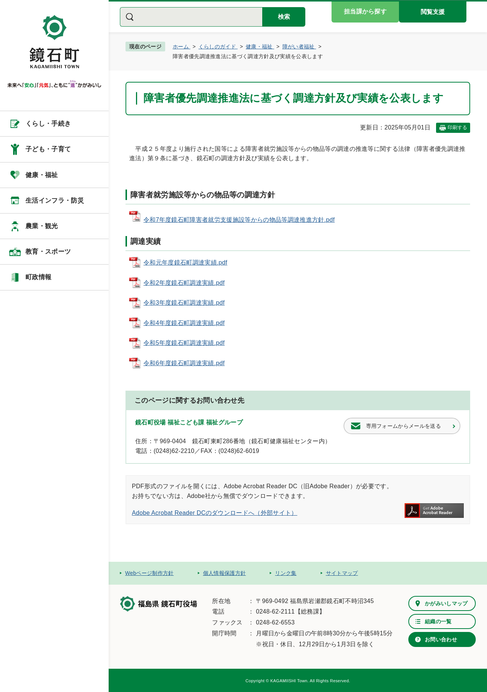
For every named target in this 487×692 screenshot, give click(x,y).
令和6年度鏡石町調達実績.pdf (184, 363)
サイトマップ (342, 573)
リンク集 (285, 573)
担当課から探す (365, 11)
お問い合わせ (441, 639)
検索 (284, 17)
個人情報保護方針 (224, 573)
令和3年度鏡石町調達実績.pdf (184, 302)
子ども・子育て (48, 149)
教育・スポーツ (48, 251)
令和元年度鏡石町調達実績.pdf (185, 262)
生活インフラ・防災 (54, 200)
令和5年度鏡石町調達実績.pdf (184, 343)
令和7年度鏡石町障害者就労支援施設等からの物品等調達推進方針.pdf (239, 220)
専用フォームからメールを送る (403, 426)
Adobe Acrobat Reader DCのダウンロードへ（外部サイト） (214, 513)
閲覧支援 (433, 12)
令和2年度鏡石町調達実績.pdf (184, 283)
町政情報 (38, 277)
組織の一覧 (438, 621)
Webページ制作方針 (149, 573)
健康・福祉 (41, 175)
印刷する (457, 127)
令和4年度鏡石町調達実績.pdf (184, 323)
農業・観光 (41, 226)
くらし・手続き (48, 123)
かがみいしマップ (446, 603)
